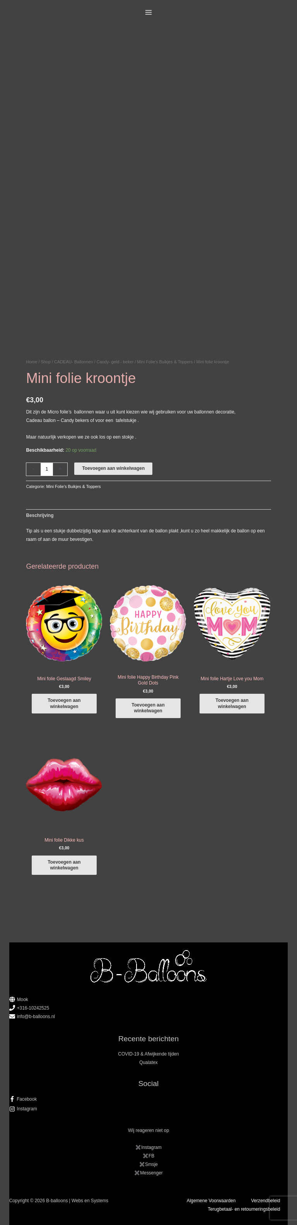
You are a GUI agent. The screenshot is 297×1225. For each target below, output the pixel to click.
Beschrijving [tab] (39, 515)
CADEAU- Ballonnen (73, 361)
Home (31, 361)
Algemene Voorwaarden (211, 1200)
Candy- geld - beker (115, 361)
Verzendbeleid (265, 1200)
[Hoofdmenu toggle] (149, 12)
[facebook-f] (148, 1099)
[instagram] (148, 1109)
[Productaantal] (47, 469)
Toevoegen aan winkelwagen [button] (64, 703)
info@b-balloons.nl (36, 1016)
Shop (46, 361)
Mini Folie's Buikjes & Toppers (165, 361)
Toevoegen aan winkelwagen (113, 468)
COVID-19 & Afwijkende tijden (148, 1054)
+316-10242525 (33, 1008)
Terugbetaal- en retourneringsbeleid (244, 1209)
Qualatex (148, 1062)
